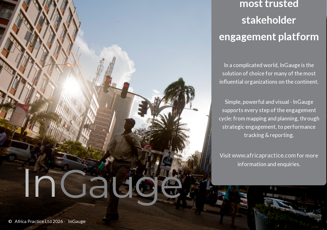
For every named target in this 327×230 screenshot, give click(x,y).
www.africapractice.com (264, 155)
